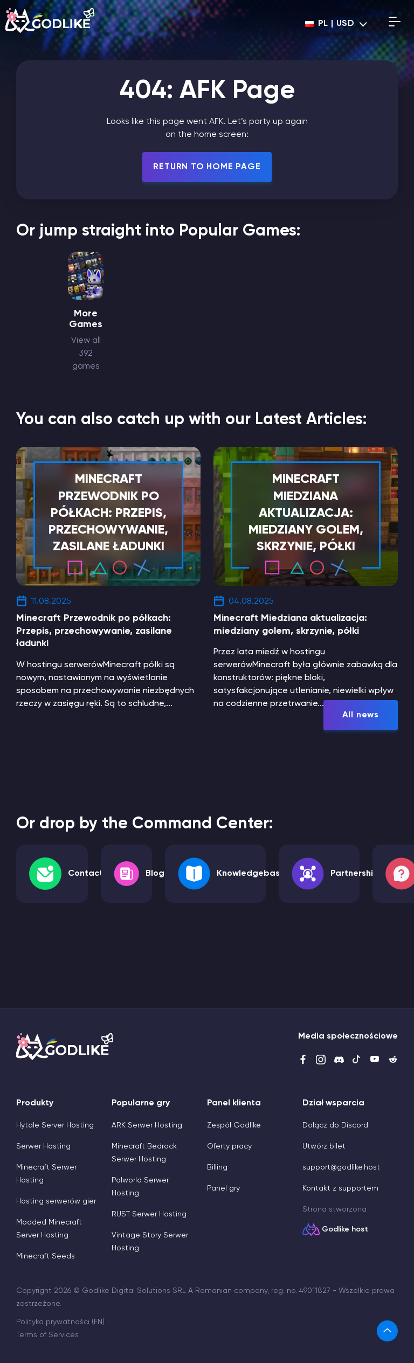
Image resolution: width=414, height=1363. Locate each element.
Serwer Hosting (43, 1146)
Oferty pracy (229, 1146)
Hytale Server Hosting (55, 1125)
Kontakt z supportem (340, 1188)
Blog (155, 873)
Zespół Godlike (234, 1125)
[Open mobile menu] (394, 24)
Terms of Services (47, 1335)
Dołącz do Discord (335, 1125)
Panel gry (223, 1188)
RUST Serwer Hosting (149, 1214)
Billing (217, 1167)
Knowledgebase (251, 873)
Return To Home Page (206, 167)
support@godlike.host (341, 1167)
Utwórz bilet (324, 1146)
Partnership (354, 873)
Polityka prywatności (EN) (60, 1322)
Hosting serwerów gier (56, 1201)
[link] (387, 1330)
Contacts (87, 873)
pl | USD (330, 23)
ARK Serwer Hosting (147, 1125)
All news (360, 715)
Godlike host (345, 1229)
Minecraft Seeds (45, 1256)
